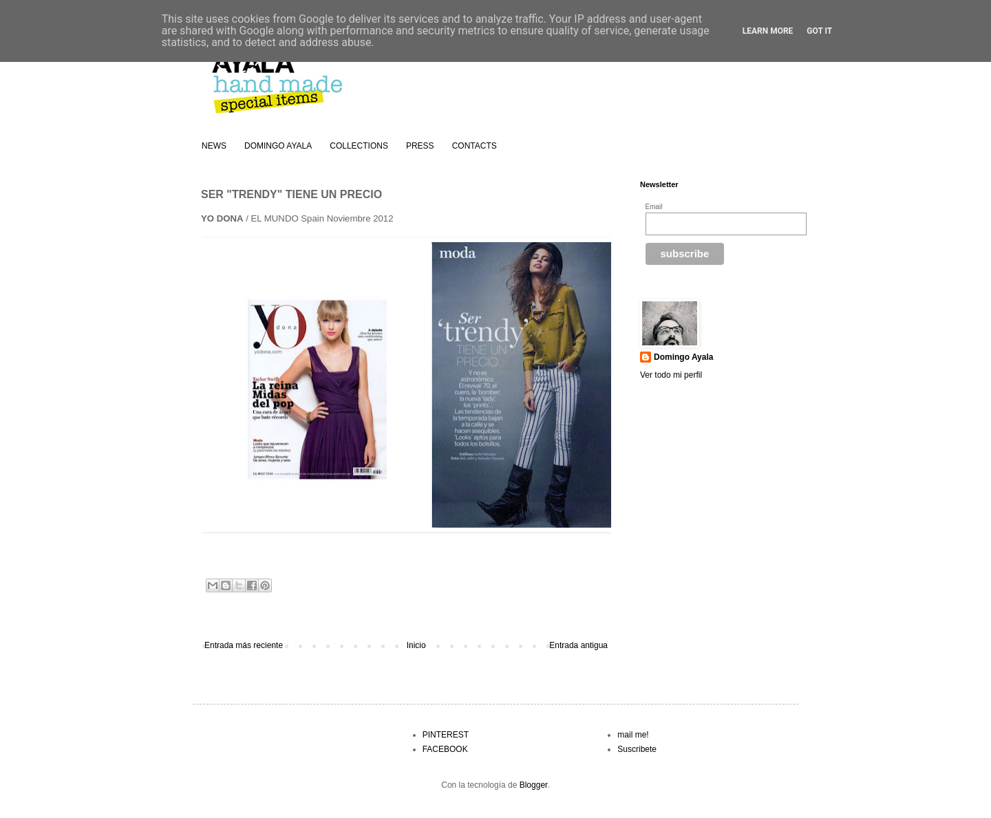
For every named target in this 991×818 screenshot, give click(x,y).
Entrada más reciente (243, 645)
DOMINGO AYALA (278, 146)
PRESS (420, 146)
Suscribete (637, 749)
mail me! (632, 735)
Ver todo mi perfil (671, 375)
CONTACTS (474, 146)
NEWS (214, 146)
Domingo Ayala (683, 357)
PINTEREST (446, 735)
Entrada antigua (578, 645)
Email (654, 207)
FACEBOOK (445, 749)
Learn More (768, 31)
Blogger (534, 785)
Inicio (416, 645)
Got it (819, 31)
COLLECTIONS (359, 146)
